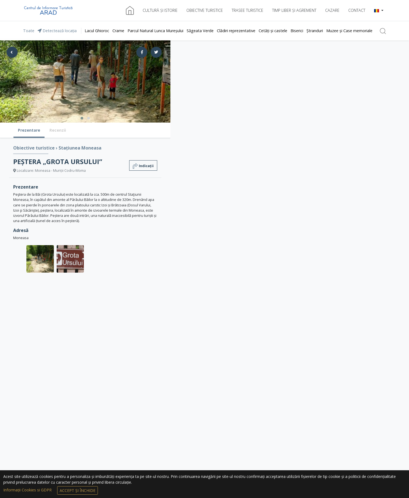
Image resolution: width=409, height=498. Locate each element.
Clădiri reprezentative (236, 30)
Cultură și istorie (160, 10)
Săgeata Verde (200, 30)
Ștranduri (314, 30)
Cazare (332, 10)
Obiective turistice (204, 10)
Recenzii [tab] (57, 130)
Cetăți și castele (273, 30)
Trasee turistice (247, 10)
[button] (379, 10)
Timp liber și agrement (294, 10)
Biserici (297, 30)
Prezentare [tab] (29, 130)
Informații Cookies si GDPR (28, 490)
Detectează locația (57, 30)
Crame (118, 30)
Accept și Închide (77, 490)
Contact (356, 10)
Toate (28, 30)
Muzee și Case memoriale (349, 30)
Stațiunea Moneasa (80, 148)
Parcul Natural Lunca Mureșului (155, 30)
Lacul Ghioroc (97, 30)
